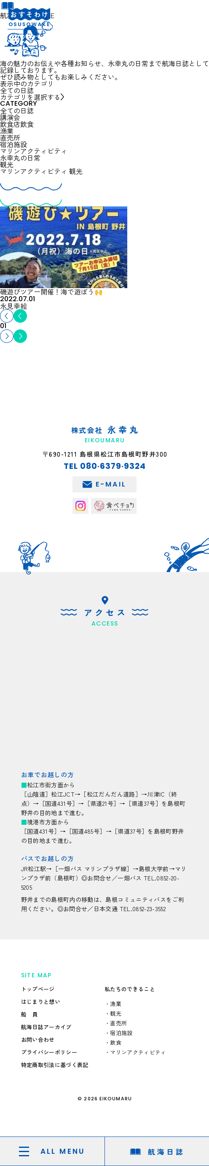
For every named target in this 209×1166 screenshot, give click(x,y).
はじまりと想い (40, 1001)
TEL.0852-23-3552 (143, 908)
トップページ (38, 989)
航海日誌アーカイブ (46, 1027)
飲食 (115, 1042)
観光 (6, 164)
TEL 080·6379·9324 (104, 466)
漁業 (6, 131)
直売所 (10, 137)
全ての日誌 (17, 110)
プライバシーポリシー (49, 1052)
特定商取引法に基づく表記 (54, 1064)
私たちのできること (129, 989)
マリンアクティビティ (33, 151)
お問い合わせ (38, 1039)
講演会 (10, 117)
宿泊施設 (13, 144)
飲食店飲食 (17, 124)
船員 (32, 1014)
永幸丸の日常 (20, 157)
